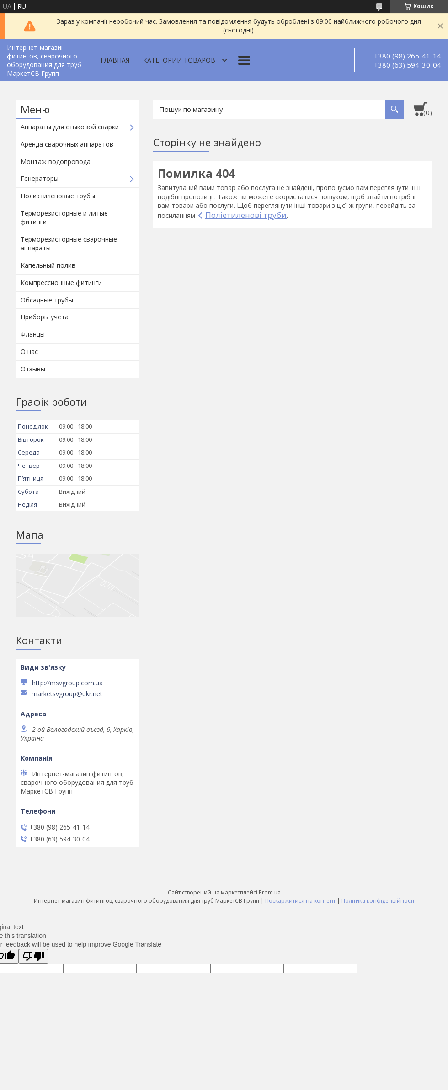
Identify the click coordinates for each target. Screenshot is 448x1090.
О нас (29, 351)
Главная (115, 60)
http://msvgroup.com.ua (67, 682)
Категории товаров (179, 60)
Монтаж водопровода (56, 161)
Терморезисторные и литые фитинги (64, 217)
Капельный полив (48, 265)
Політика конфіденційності (377, 901)
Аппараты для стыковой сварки (70, 126)
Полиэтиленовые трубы (58, 195)
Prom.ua (270, 892)
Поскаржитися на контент (300, 901)
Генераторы (40, 178)
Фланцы (33, 334)
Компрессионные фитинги (61, 282)
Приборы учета (45, 316)
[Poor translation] (33, 956)
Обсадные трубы (47, 300)
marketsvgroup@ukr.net (67, 694)
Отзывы (33, 369)
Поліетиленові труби (246, 215)
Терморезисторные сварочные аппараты (69, 243)
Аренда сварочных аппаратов (67, 144)
